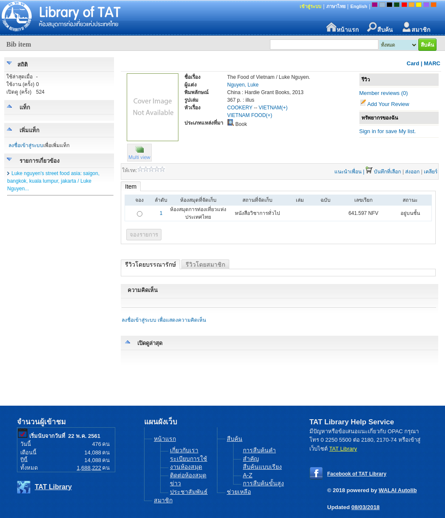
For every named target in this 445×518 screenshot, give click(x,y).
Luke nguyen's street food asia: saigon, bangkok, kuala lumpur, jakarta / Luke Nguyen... (53, 181)
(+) (284, 108)
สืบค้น (380, 27)
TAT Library (53, 486)
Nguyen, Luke (243, 85)
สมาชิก (415, 27)
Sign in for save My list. (387, 131)
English (358, 6)
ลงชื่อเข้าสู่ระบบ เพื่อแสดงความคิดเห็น (164, 320)
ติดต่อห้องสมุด (188, 475)
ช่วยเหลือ (239, 491)
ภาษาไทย (335, 6)
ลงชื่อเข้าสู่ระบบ (25, 145)
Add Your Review (388, 104)
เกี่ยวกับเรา (184, 450)
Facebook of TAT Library (357, 474)
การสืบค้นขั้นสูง (263, 483)
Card (413, 63)
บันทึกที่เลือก (387, 172)
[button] (139, 159)
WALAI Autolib (398, 490)
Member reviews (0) (383, 93)
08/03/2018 (365, 507)
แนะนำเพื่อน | (349, 172)
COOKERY (240, 108)
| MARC (430, 63)
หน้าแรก (342, 27)
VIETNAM (270, 108)
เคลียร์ (430, 172)
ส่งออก (412, 172)
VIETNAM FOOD (246, 115)
